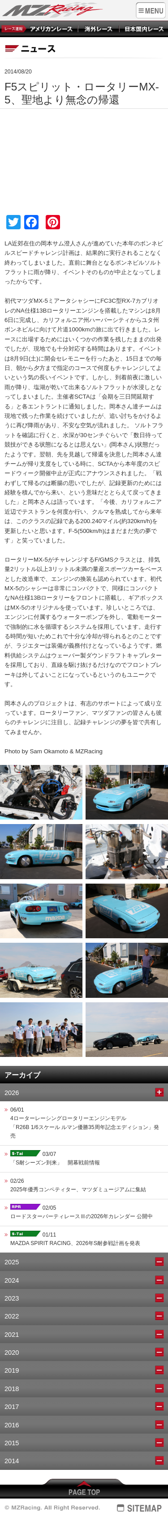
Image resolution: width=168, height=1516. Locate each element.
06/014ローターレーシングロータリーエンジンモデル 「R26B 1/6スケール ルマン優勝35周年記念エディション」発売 (84, 1123)
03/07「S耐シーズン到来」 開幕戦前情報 (55, 1158)
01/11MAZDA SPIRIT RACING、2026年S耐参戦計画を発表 (75, 1238)
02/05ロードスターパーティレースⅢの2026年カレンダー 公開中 (81, 1212)
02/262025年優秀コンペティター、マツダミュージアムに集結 (78, 1185)
